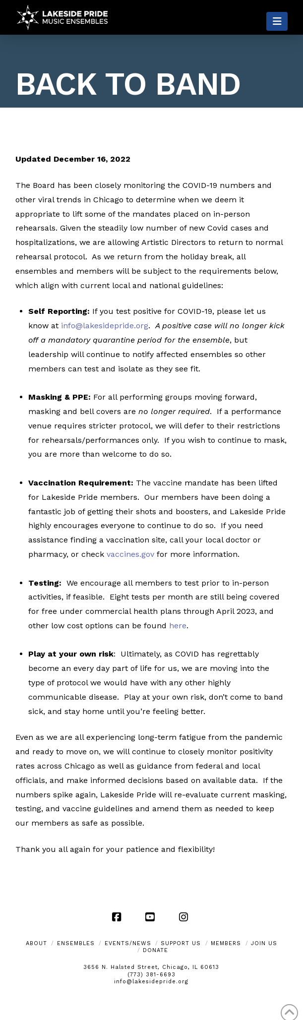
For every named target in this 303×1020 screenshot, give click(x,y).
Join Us (264, 943)
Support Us (181, 943)
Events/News (128, 943)
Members (226, 943)
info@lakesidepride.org (151, 981)
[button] (277, 21)
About (36, 943)
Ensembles (76, 943)
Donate (155, 950)
